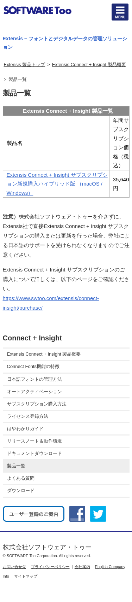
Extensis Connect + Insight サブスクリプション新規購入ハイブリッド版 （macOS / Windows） (57, 184)
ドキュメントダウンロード (34, 453)
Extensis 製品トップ (24, 64)
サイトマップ (25, 576)
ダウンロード (20, 490)
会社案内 (82, 567)
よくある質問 (20, 478)
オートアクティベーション (34, 391)
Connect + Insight (32, 338)
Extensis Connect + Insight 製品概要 (89, 64)
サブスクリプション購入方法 (37, 404)
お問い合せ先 (14, 567)
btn (120, 12)
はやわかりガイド (25, 428)
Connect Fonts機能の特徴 (33, 366)
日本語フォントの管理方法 (34, 379)
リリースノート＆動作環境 (34, 441)
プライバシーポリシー (50, 567)
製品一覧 (16, 465)
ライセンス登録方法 (27, 416)
